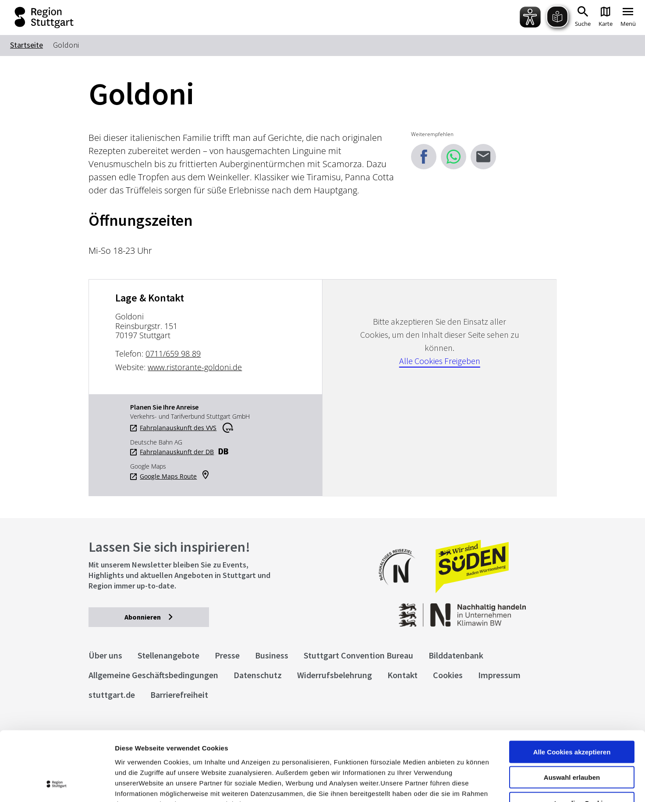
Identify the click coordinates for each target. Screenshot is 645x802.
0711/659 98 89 (173, 353)
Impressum (133, 749)
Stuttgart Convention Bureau (358, 655)
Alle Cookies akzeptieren (572, 686)
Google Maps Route (168, 476)
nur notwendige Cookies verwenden (572, 741)
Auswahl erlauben (572, 712)
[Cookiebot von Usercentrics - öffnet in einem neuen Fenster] (56, 784)
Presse (227, 655)
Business (271, 655)
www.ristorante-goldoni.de (195, 367)
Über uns (105, 655)
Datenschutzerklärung (194, 749)
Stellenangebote (168, 655)
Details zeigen (466, 784)
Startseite (26, 45)
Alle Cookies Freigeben (439, 360)
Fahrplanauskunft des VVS (178, 428)
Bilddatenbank (456, 655)
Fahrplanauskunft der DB (177, 452)
